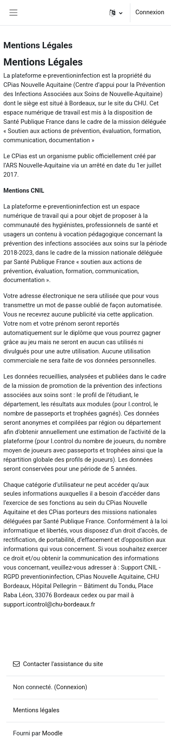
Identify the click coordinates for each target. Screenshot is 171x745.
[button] (116, 12)
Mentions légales (36, 710)
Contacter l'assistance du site (58, 664)
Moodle (52, 733)
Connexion (149, 12)
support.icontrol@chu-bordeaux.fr (49, 604)
